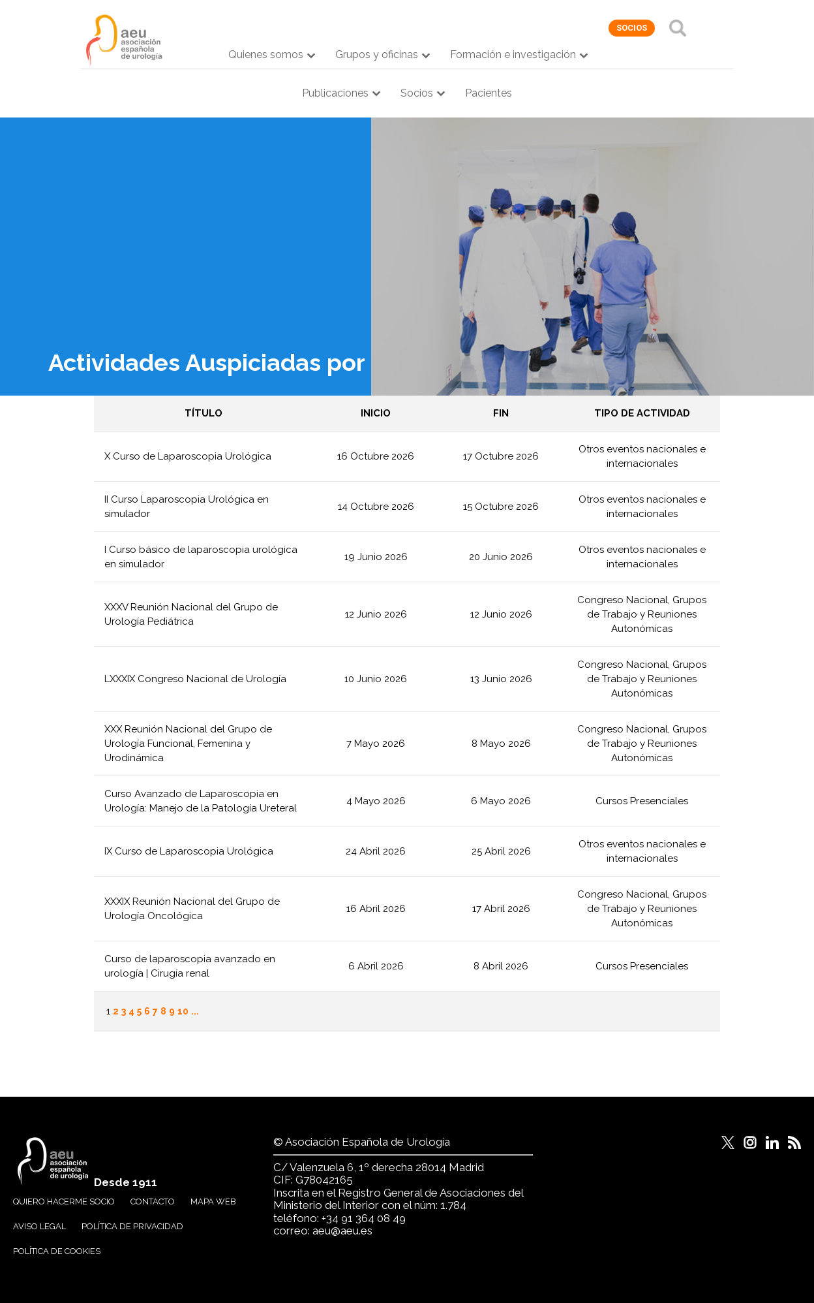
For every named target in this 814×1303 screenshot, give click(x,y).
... (195, 1011)
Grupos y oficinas (376, 54)
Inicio (376, 413)
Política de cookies (56, 1251)
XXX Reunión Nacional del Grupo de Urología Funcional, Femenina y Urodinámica (188, 743)
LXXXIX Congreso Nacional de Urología (195, 679)
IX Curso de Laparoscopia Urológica (188, 851)
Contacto (152, 1201)
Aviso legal (39, 1226)
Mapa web (213, 1201)
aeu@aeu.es (342, 1230)
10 (182, 1011)
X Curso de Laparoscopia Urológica (187, 456)
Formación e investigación (513, 54)
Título (203, 413)
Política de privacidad (132, 1226)
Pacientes (488, 93)
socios (631, 28)
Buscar (677, 28)
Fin (501, 413)
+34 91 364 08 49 (364, 1218)
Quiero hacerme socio (64, 1201)
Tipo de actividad (642, 413)
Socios (416, 93)
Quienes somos (265, 54)
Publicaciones (335, 93)
